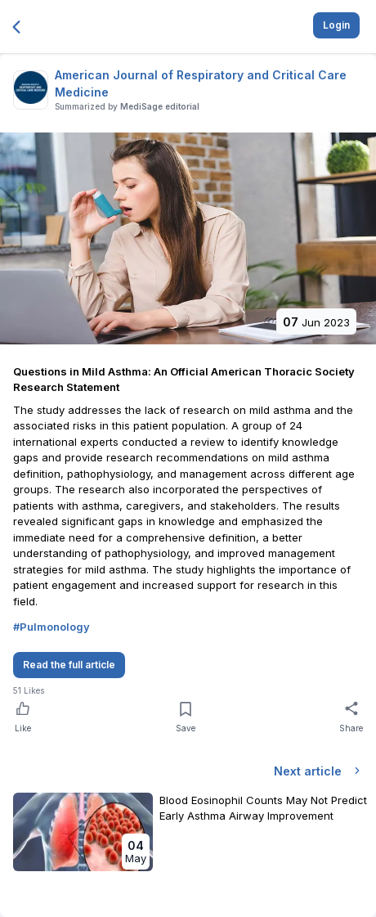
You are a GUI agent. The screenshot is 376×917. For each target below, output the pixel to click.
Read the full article (69, 665)
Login (336, 25)
